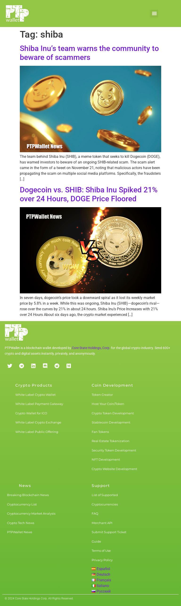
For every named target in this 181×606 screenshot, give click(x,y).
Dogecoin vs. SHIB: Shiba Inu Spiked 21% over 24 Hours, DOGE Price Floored (89, 194)
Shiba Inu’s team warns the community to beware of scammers (89, 53)
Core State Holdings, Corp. (91, 348)
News (25, 485)
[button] (154, 13)
